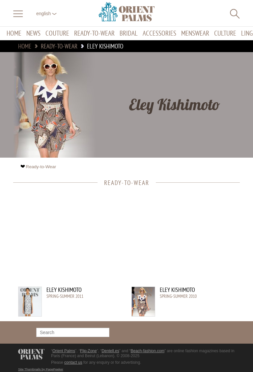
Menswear (195, 33)
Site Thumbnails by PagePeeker (40, 369)
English (46, 13)
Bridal (129, 33)
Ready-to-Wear (94, 33)
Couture (57, 33)
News (33, 33)
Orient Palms (63, 351)
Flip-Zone (88, 351)
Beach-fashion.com (147, 351)
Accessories (159, 33)
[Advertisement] (123, 240)
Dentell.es (110, 351)
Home (14, 33)
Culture (225, 33)
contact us (73, 362)
